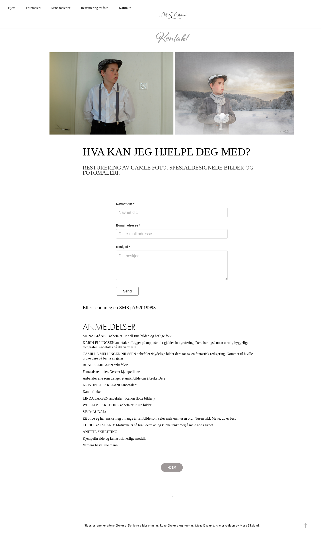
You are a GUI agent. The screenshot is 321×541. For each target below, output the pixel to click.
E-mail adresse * (128, 225)
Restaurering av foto (94, 8)
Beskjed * (123, 246)
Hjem (11, 8)
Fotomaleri (33, 8)
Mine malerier (60, 8)
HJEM (172, 467)
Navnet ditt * (125, 204)
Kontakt (125, 8)
